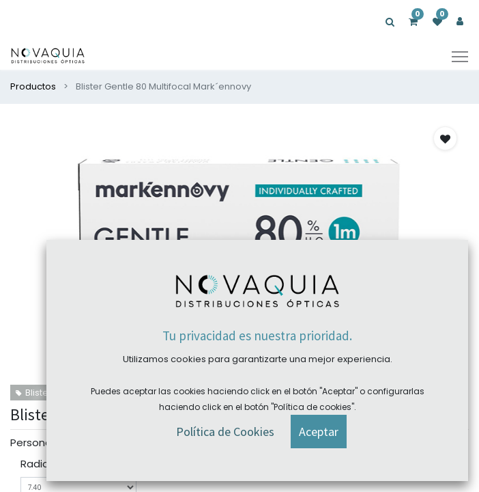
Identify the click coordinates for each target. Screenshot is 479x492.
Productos (33, 86)
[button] (445, 138)
